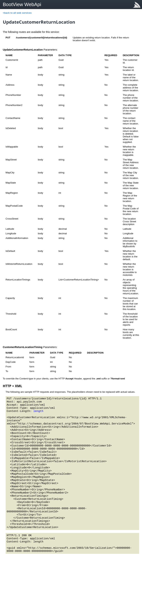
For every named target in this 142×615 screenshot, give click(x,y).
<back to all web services (17, 12)
